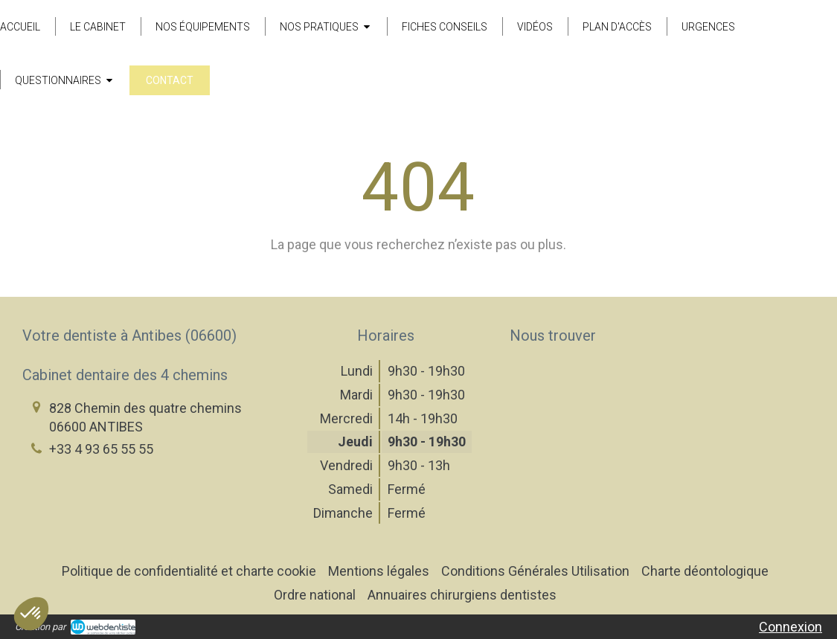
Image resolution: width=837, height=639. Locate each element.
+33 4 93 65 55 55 (101, 449)
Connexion (790, 627)
